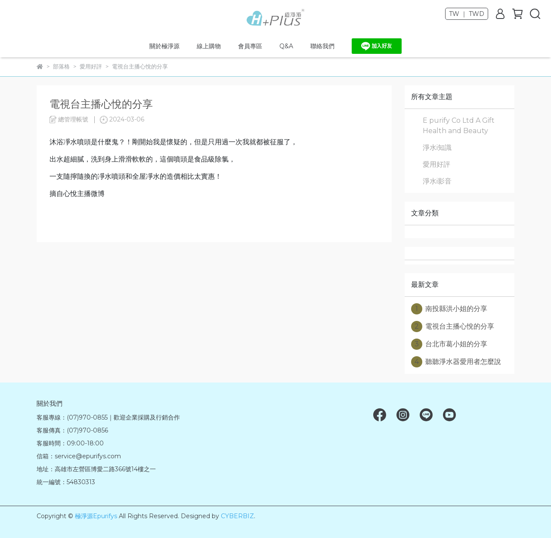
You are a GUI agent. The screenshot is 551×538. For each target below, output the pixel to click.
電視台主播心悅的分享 (452, 326)
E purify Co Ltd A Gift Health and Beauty (459, 125)
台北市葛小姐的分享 (449, 344)
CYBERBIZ (237, 516)
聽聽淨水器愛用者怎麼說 (456, 361)
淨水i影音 (437, 181)
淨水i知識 (437, 147)
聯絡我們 (322, 46)
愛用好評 (436, 164)
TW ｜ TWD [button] (466, 14)
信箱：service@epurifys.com (79, 456)
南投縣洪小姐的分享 (449, 308)
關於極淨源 (164, 46)
